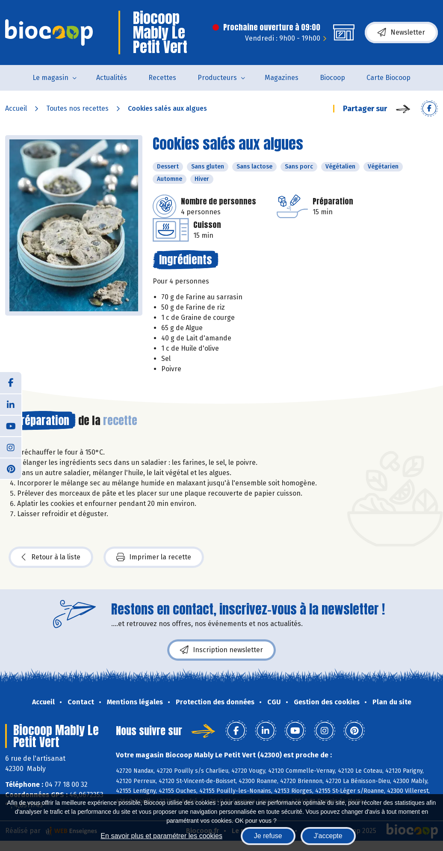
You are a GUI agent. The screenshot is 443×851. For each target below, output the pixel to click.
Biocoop (332, 78)
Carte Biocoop (388, 78)
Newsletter (401, 32)
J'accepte (328, 835)
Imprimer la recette (153, 557)
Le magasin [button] (50, 78)
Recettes (162, 78)
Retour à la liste (50, 557)
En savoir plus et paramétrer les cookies (161, 835)
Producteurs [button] (217, 78)
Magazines (281, 78)
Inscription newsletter (221, 650)
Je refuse (268, 835)
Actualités (111, 78)
